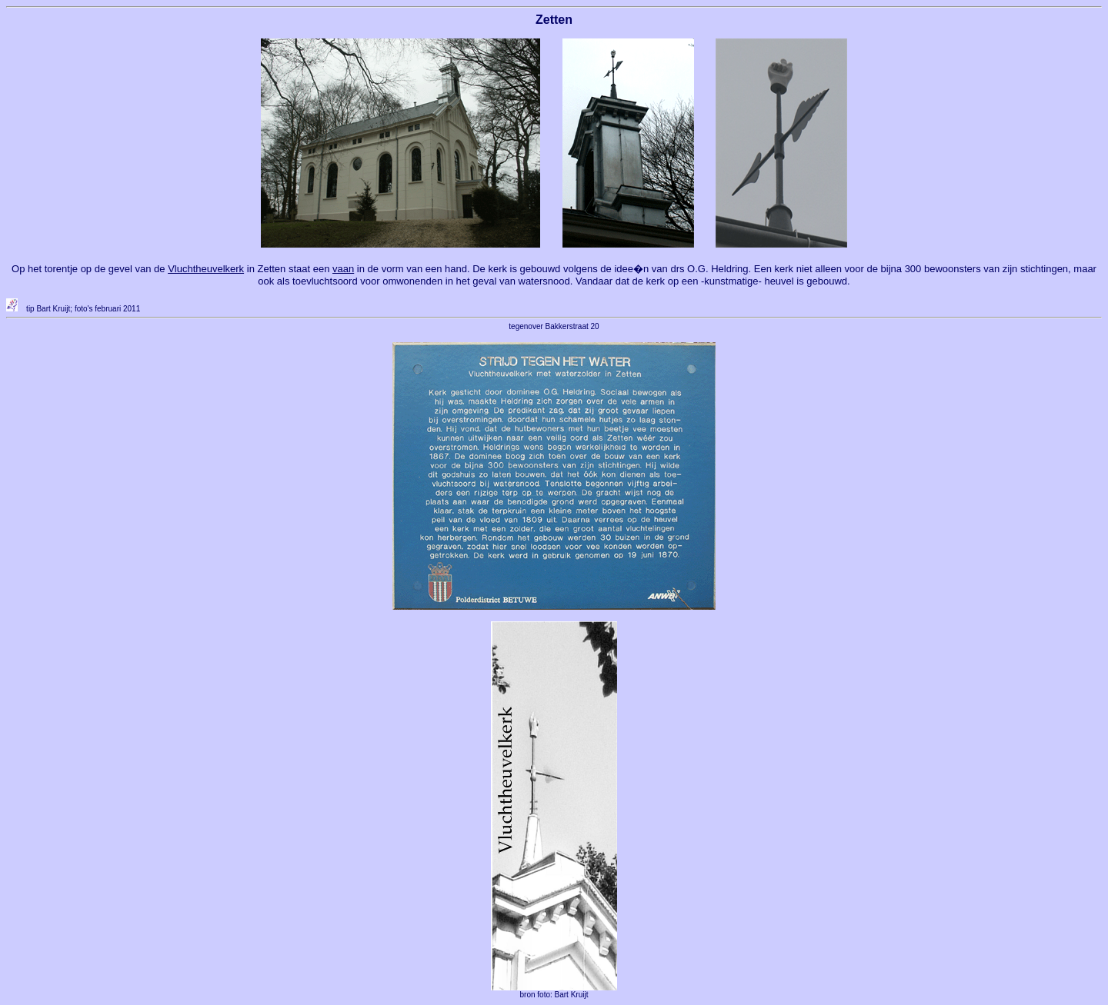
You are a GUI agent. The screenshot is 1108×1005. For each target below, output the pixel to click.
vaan (343, 269)
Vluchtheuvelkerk (206, 269)
